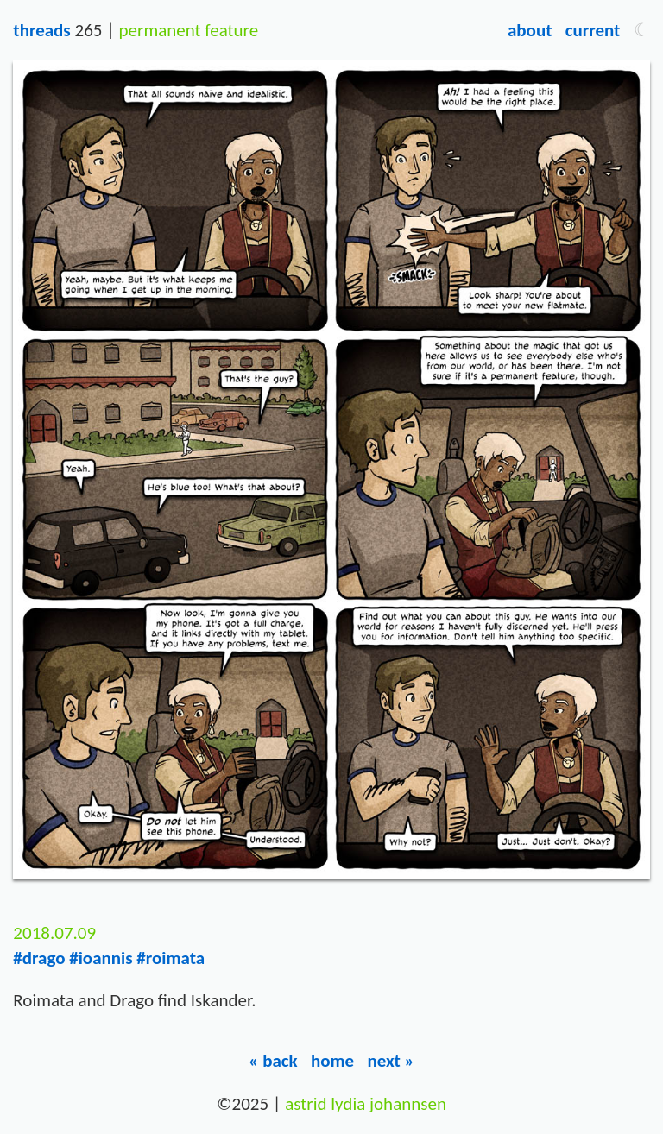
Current (593, 30)
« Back (273, 1060)
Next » (390, 1060)
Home (332, 1060)
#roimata (170, 958)
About (530, 30)
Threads (41, 30)
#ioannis (100, 958)
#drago (39, 958)
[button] (642, 30)
